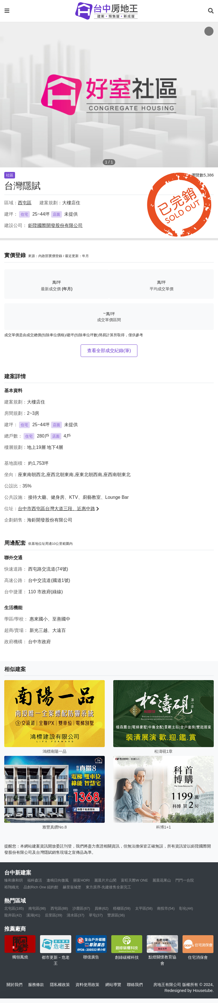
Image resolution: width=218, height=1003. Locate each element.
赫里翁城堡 (72, 887)
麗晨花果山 (161, 880)
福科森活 (34, 880)
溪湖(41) (33, 915)
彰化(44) (186, 908)
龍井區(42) (13, 915)
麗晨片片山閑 (105, 880)
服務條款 (36, 984)
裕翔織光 (11, 887)
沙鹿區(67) (81, 908)
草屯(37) (96, 915)
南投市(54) (166, 908)
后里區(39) (53, 915)
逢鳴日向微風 (58, 880)
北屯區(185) (14, 908)
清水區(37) (75, 915)
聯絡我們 (135, 984)
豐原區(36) (116, 915)
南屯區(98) (37, 908)
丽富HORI (81, 880)
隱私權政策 (60, 984)
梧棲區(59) (122, 908)
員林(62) (101, 908)
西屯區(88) (59, 908)
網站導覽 (113, 984)
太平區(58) (144, 908)
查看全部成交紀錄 (109, 350)
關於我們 (14, 984)
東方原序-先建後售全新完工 (108, 887)
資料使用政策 (87, 984)
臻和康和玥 (13, 880)
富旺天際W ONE (134, 880)
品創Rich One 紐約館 (41, 887)
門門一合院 (184, 880)
